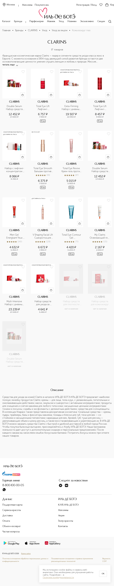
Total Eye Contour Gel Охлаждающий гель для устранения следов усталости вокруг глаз (71, 236)
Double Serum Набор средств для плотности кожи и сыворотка (14, 108)
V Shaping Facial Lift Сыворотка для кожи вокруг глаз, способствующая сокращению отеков (43, 236)
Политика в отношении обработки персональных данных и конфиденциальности (25, 560)
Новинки (72, 21)
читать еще (10, 65)
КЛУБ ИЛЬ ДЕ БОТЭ (68, 505)
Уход (61, 21)
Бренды (18, 21)
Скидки (101, 21)
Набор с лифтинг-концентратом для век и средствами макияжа (14, 170)
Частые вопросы (11, 532)
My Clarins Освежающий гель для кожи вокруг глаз (100, 236)
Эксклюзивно (87, 21)
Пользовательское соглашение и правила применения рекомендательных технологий (72, 560)
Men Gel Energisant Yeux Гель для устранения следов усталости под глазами (14, 236)
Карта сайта (26, 554)
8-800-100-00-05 (13, 485)
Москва (8, 4)
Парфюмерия (36, 21)
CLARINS (32, 30)
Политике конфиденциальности (58, 577)
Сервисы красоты (11, 510)
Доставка (7, 515)
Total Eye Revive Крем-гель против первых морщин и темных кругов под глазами (71, 170)
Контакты (63, 526)
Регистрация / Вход (86, 5)
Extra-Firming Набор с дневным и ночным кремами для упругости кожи (71, 108)
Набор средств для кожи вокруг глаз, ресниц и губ (100, 303)
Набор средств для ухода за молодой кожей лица (43, 303)
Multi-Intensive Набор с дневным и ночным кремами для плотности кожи (14, 303)
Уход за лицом (59, 30)
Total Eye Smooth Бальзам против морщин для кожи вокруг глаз (43, 170)
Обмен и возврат (11, 526)
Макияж (51, 21)
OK (103, 574)
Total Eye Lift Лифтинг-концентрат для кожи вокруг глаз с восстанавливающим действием (100, 108)
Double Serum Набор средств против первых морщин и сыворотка (100, 170)
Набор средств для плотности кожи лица (71, 303)
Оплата (6, 521)
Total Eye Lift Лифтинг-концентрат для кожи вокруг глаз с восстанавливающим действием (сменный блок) (43, 108)
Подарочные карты (12, 505)
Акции (61, 515)
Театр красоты (65, 521)
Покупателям (42, 5)
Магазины (27, 5)
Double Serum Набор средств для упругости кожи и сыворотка (14, 360)
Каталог (6, 21)
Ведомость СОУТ (106, 560)
